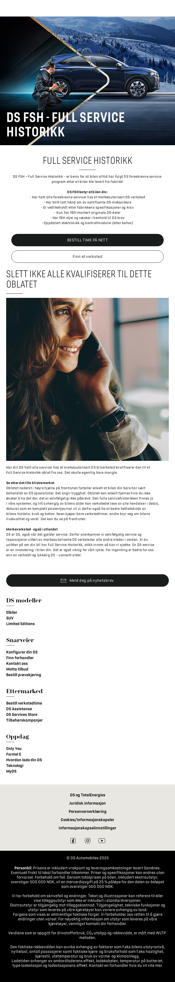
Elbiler (11, 612)
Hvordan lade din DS (24, 760)
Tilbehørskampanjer (24, 720)
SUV (10, 618)
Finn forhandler (20, 658)
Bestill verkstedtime (24, 703)
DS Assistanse (19, 709)
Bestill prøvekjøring (23, 675)
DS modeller (23, 600)
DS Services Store (21, 714)
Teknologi (14, 765)
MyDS (11, 771)
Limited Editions (20, 623)
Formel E (13, 754)
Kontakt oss (17, 663)
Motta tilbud (17, 669)
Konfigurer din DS (22, 652)
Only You (14, 748)
